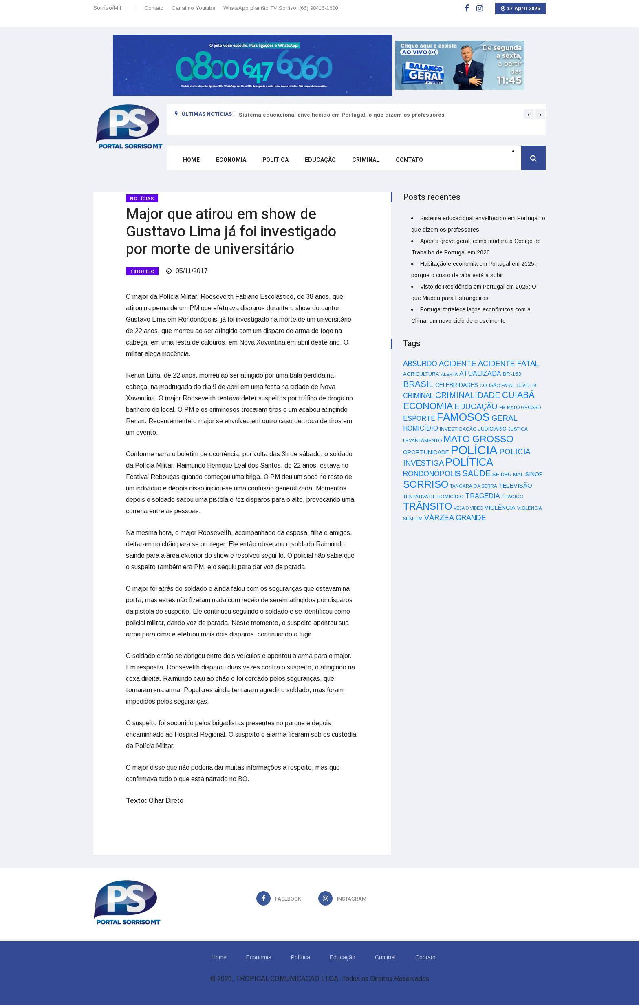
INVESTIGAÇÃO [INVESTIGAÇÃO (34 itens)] (458, 428)
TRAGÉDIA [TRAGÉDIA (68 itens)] (482, 495)
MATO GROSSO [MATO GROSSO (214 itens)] (478, 438)
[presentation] (528, 114)
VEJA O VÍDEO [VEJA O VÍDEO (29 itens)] (468, 508)
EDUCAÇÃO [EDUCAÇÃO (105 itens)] (476, 406)
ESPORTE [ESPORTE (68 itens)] (419, 418)
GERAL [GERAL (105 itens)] (504, 418)
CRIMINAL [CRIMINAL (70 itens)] (418, 395)
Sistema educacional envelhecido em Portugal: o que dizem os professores (342, 115)
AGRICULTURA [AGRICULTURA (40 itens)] (421, 374)
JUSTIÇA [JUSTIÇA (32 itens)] (518, 428)
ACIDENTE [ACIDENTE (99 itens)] (457, 363)
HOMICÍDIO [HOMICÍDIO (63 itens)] (420, 428)
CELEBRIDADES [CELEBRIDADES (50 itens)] (456, 385)
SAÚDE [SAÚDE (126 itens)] (476, 473)
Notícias (142, 198)
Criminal (365, 160)
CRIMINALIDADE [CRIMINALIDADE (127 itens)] (467, 395)
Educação (320, 160)
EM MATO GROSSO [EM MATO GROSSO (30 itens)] (520, 407)
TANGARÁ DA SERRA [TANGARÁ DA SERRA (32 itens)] (473, 486)
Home (191, 160)
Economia (231, 160)
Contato (153, 8)
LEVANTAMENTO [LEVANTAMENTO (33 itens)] (422, 440)
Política (275, 160)
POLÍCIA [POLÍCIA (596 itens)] (474, 450)
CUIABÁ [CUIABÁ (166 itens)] (518, 395)
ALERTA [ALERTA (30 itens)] (449, 374)
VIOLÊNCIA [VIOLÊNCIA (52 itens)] (500, 507)
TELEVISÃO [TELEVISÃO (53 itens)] (515, 485)
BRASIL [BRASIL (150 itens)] (418, 384)
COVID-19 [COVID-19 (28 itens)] (526, 385)
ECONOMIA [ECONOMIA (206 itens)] (428, 405)
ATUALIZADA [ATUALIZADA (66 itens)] (480, 373)
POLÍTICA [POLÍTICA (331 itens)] (469, 462)
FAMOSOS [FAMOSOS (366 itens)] (463, 417)
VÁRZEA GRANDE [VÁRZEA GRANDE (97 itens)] (455, 518)
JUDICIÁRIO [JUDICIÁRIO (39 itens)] (492, 429)
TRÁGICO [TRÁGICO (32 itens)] (512, 496)
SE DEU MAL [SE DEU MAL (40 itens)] (508, 474)
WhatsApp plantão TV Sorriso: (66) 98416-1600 (280, 8)
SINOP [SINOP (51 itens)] (534, 474)
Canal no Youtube (193, 8)
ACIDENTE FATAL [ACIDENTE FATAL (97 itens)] (508, 364)
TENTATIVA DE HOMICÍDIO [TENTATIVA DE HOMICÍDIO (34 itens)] (433, 496)
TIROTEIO (142, 271)
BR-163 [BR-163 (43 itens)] (512, 374)
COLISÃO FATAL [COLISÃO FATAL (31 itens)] (497, 385)
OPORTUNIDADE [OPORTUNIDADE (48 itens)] (426, 452)
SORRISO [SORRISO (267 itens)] (425, 484)
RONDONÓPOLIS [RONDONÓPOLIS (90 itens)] (432, 474)
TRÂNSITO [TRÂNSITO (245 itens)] (427, 506)
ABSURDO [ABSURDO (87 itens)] (420, 364)
